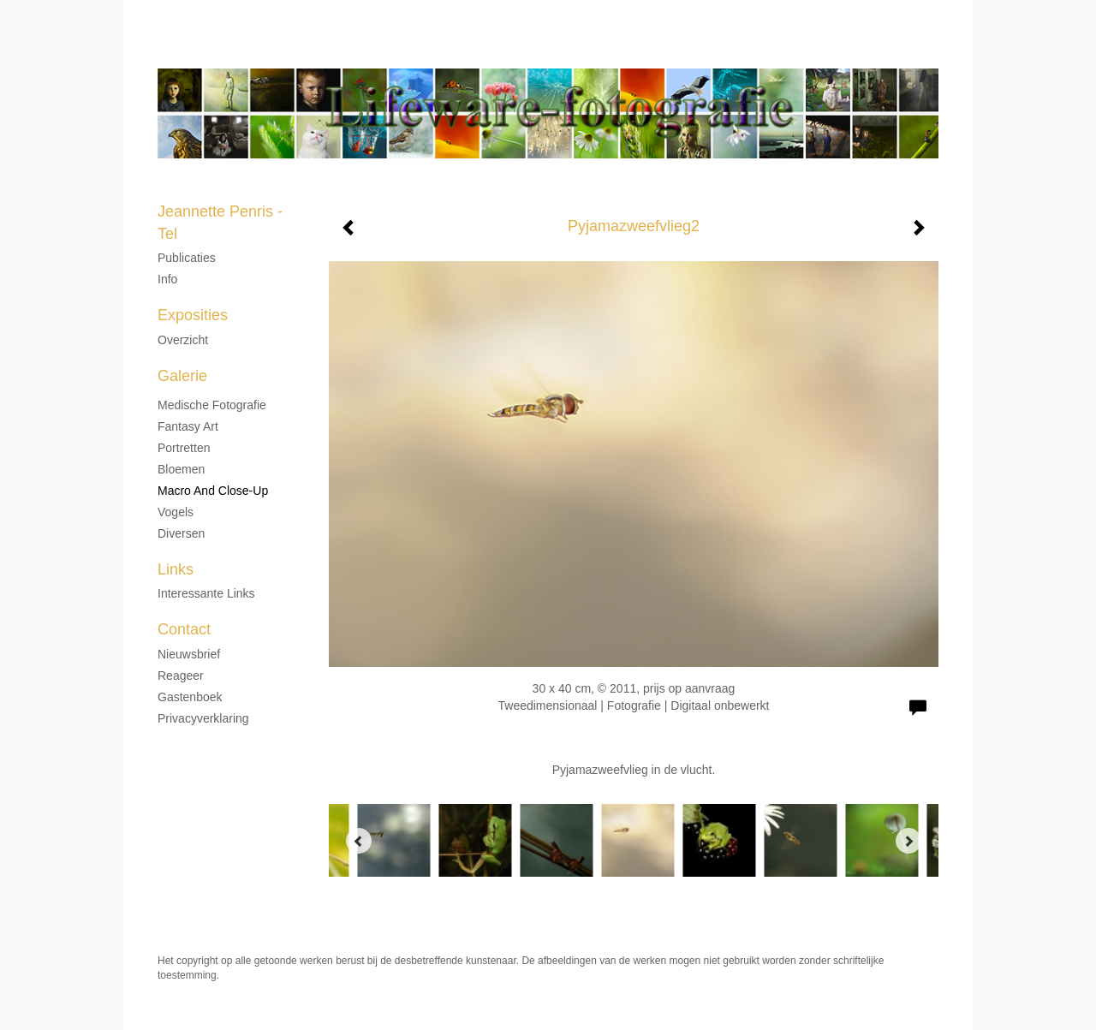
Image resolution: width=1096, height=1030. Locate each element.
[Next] (908, 841)
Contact (184, 629)
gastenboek (190, 697)
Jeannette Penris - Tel (491, 51)
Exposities (193, 315)
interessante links (206, 593)
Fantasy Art (188, 426)
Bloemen (181, 469)
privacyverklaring (203, 718)
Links (176, 569)
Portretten (184, 448)
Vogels (176, 512)
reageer (181, 675)
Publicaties (187, 258)
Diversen (181, 533)
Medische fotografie (212, 405)
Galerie (182, 375)
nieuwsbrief (189, 654)
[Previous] (359, 841)
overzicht (183, 340)
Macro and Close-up (213, 490)
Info (167, 279)
